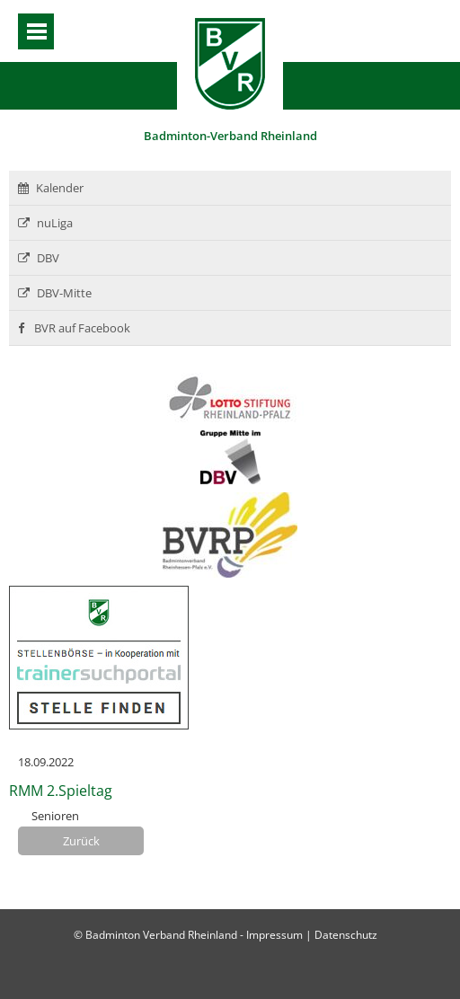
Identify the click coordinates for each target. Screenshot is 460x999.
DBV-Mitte (55, 293)
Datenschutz (345, 934)
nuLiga (45, 223)
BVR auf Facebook (74, 328)
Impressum (274, 934)
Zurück (81, 841)
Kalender (51, 188)
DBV (38, 258)
